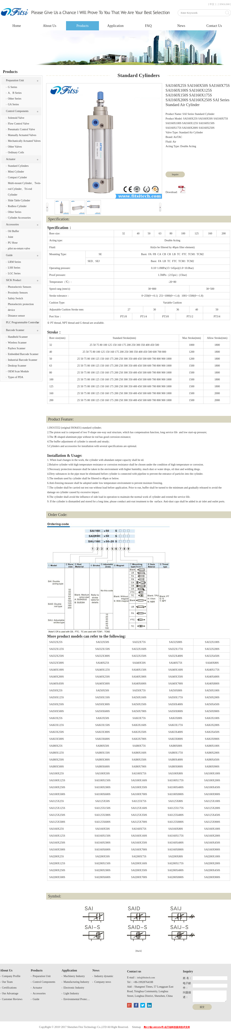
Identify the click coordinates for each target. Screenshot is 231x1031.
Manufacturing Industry (76, 981)
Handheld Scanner (18, 336)
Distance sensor (16, 315)
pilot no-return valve (19, 248)
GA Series (13, 104)
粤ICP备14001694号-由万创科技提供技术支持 (167, 1027)
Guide (9, 255)
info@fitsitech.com (146, 977)
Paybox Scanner (16, 348)
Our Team (7, 981)
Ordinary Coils (16, 152)
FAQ (148, 26)
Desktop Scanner (17, 365)
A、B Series (15, 92)
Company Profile (11, 976)
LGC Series (14, 273)
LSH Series (14, 267)
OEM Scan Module (18, 371)
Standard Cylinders (18, 165)
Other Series (14, 98)
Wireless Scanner (17, 342)
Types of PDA (15, 377)
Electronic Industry (74, 987)
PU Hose (13, 242)
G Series (12, 87)
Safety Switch (15, 298)
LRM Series (14, 261)
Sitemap (136, 1027)
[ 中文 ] (212, 4)
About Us (49, 26)
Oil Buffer (13, 231)
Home (17, 26)
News (181, 26)
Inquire (175, 174)
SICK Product (13, 280)
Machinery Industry (74, 976)
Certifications (9, 987)
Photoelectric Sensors (19, 286)
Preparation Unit (15, 80)
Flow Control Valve (18, 123)
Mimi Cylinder (16, 171)
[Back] (139, 951)
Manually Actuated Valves (22, 135)
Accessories (12, 224)
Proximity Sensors (18, 292)
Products (82, 26)
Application (115, 26)
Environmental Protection (77, 999)
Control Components (17, 111)
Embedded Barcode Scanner (23, 354)
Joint (10, 237)
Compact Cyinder (17, 177)
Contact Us (214, 26)
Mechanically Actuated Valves (24, 140)
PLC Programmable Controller (22, 322)
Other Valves (15, 146)
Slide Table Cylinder (19, 200)
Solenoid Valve (16, 117)
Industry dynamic (103, 976)
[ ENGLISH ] (224, 4)
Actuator (10, 159)
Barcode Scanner (15, 330)
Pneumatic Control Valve (21, 129)
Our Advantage (10, 993)
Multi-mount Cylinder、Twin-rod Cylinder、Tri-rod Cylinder (24, 189)
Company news (102, 981)
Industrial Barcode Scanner (22, 359)
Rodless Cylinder (17, 206)
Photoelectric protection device (21, 307)
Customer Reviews (12, 999)
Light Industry (71, 993)
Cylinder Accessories (19, 217)
